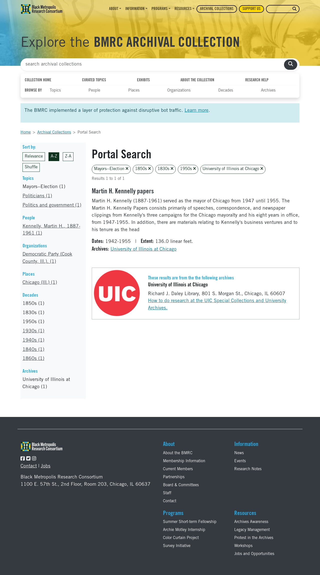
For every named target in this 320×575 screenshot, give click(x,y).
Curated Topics (94, 80)
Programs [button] (160, 9)
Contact (28, 466)
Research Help (256, 80)
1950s (188, 169)
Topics (55, 91)
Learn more (196, 110)
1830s (166, 169)
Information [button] (134, 9)
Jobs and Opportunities (254, 554)
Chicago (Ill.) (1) (39, 282)
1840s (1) (33, 349)
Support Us (251, 9)
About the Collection (197, 80)
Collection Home (38, 80)
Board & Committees (181, 485)
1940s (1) (33, 340)
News (239, 453)
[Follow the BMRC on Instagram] (34, 459)
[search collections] (290, 65)
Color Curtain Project (181, 538)
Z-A (68, 157)
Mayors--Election (111, 169)
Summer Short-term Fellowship (189, 522)
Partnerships (173, 477)
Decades (225, 91)
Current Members (178, 469)
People (94, 91)
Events (240, 461)
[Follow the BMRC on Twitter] (28, 459)
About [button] (113, 9)
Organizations (178, 91)
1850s (143, 169)
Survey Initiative (176, 546)
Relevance (34, 157)
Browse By (33, 91)
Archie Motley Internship (184, 530)
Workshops (243, 546)
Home (25, 133)
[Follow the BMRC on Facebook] (22, 459)
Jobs (45, 466)
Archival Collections (217, 9)
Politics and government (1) (51, 205)
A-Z (54, 157)
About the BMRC (177, 453)
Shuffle (31, 167)
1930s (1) (33, 331)
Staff (167, 493)
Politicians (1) (37, 196)
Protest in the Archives (253, 538)
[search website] (294, 9)
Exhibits (143, 80)
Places (134, 91)
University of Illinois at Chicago (232, 169)
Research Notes (248, 469)
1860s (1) (33, 358)
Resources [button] (183, 9)
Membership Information (184, 461)
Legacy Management (252, 530)
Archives (268, 91)
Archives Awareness (251, 522)
